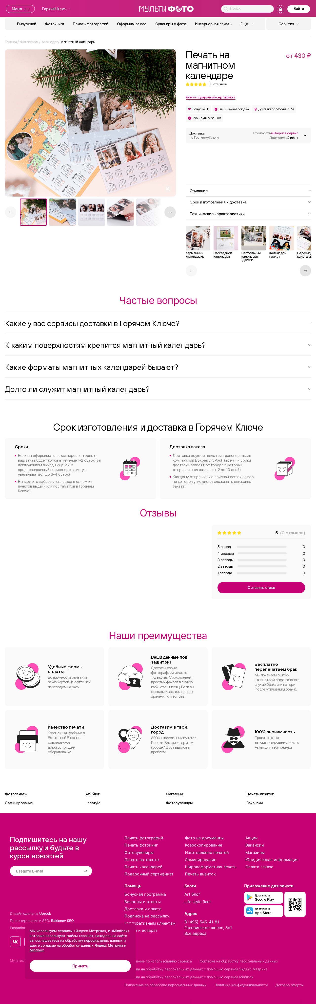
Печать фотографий (90, 24)
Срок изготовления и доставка (250, 202)
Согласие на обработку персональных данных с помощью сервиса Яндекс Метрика (195, 969)
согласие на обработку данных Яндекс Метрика (82, 945)
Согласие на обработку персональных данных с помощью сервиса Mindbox (188, 977)
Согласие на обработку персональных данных (239, 961)
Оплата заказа (259, 866)
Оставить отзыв (261, 587)
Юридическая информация (271, 859)
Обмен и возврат (141, 930)
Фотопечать (16, 794)
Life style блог (197, 901)
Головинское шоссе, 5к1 (208, 927)
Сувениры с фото (170, 24)
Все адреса (195, 933)
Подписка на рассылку (146, 916)
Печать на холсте (141, 859)
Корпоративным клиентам (150, 923)
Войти (299, 8)
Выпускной (26, 24)
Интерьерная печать (213, 24)
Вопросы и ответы (142, 901)
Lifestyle (92, 803)
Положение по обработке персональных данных (165, 985)
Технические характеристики (250, 213)
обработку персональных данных (94, 940)
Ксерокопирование (203, 845)
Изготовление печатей (207, 852)
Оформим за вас (131, 24)
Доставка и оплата (142, 908)
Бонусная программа (145, 894)
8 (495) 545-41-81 (201, 921)
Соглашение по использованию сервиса (158, 961)
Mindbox (37, 950)
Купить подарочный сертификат (210, 97)
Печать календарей (143, 866)
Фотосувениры (179, 803)
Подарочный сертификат (149, 873)
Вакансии (254, 803)
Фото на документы (204, 837)
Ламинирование (19, 803)
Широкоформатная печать (211, 866)
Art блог (92, 794)
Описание (250, 190)
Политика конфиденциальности (241, 985)
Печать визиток (260, 794)
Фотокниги (54, 24)
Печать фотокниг (141, 845)
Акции (251, 837)
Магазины (174, 794)
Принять (80, 965)
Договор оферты (290, 985)
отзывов (218, 84)
